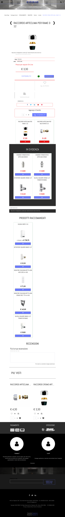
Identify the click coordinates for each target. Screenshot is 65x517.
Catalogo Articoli (14, 15)
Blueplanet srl (35, 515)
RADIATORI (30, 15)
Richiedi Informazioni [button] (49, 76)
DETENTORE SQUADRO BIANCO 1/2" (23, 247)
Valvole (35, 15)
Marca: (15, 61)
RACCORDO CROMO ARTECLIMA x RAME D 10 (44, 384)
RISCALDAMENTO (22, 15)
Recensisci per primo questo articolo (23, 54)
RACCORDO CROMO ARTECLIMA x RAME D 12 (52, 15)
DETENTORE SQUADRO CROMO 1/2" (23, 178)
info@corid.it (34, 502)
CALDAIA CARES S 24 (23, 224)
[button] (2, 2)
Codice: (16, 59)
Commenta (32, 463)
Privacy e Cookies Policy (28, 507)
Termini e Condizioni (37, 507)
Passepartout (35, 513)
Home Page (6, 15)
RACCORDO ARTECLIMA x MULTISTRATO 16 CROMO (20, 384)
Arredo (39, 15)
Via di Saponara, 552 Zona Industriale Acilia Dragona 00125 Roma (25, 500)
